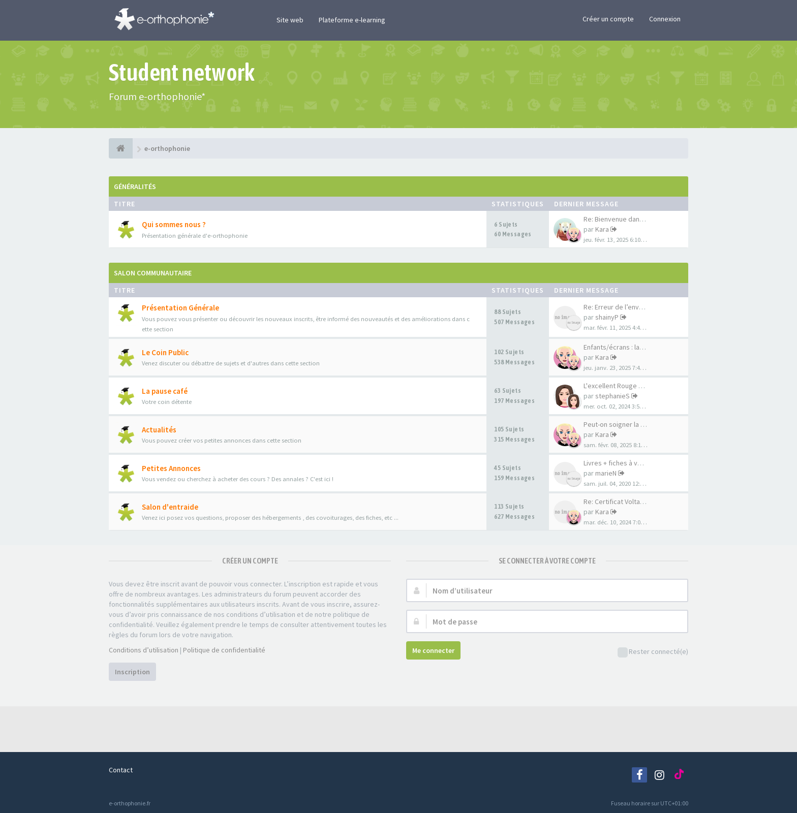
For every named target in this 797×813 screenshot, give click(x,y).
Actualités (159, 429)
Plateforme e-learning (352, 19)
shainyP (607, 317)
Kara (602, 229)
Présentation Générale (180, 307)
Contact (121, 769)
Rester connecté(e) (653, 652)
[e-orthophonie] (121, 148)
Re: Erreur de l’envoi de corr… (629, 306)
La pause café (165, 391)
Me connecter (433, 650)
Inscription (132, 671)
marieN (606, 473)
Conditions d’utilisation (143, 649)
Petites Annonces (171, 468)
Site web (290, 19)
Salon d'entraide (170, 507)
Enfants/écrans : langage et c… (631, 347)
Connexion (665, 18)
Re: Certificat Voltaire (616, 501)
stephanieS (612, 395)
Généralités (135, 186)
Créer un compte (608, 18)
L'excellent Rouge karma (620, 385)
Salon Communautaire (153, 272)
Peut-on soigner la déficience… (632, 424)
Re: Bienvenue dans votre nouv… (634, 219)
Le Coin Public (165, 352)
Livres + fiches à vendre (620, 462)
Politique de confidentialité (224, 649)
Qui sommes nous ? (174, 224)
